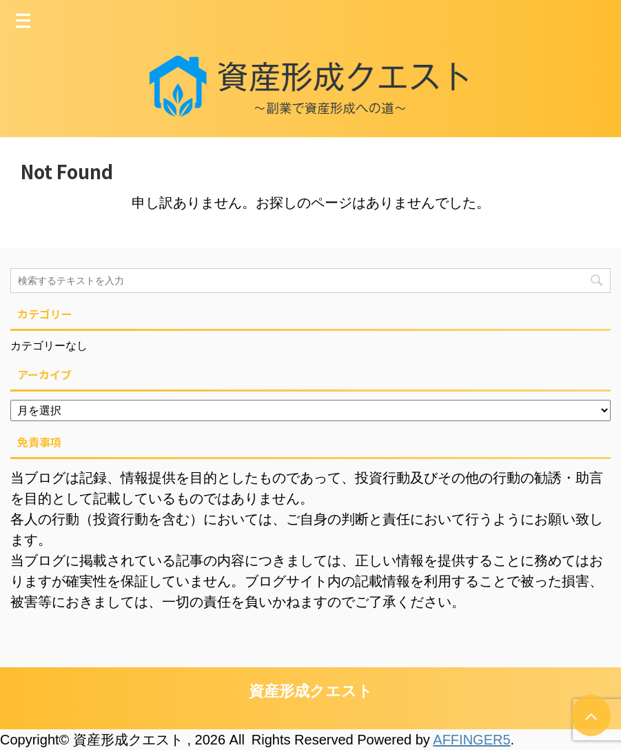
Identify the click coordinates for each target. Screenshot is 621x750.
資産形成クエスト (311, 691)
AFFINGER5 (471, 739)
